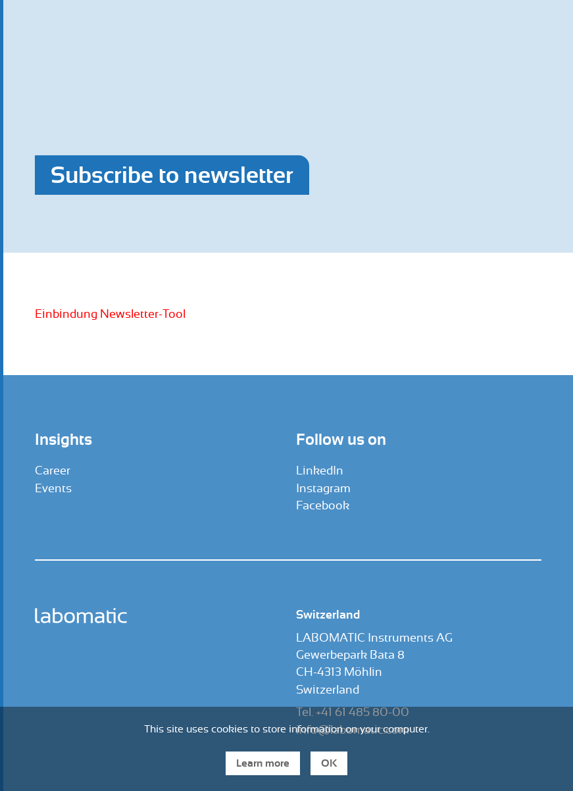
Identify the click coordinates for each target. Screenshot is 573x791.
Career (52, 470)
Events (53, 488)
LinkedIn (319, 470)
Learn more (262, 763)
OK (329, 763)
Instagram (323, 488)
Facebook (322, 505)
